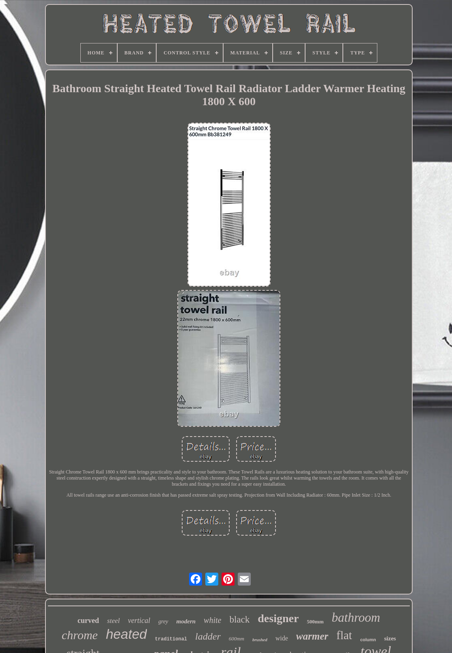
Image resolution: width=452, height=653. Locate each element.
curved (88, 620)
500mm (315, 621)
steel (113, 621)
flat (344, 635)
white (212, 620)
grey (163, 621)
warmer (312, 636)
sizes (390, 638)
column (368, 639)
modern (186, 621)
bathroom (356, 617)
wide (282, 638)
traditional (171, 639)
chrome (80, 635)
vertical (139, 620)
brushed (259, 639)
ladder (208, 636)
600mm (236, 639)
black (239, 619)
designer (278, 618)
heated (126, 634)
